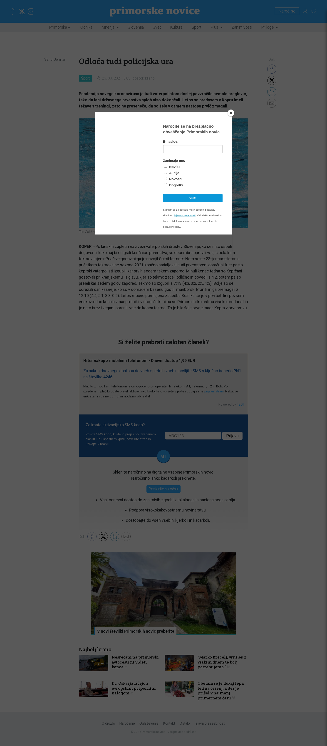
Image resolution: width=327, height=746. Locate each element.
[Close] (231, 113)
